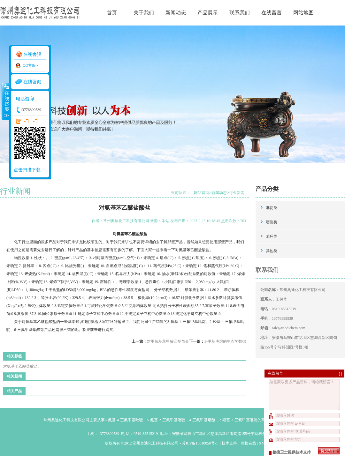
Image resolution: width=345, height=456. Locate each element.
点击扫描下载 (27, 170)
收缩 (5, 101)
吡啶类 (271, 208)
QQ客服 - (30, 65)
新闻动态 (175, 12)
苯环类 (271, 236)
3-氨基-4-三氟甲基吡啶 (124, 420)
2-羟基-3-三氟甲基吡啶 (238, 420)
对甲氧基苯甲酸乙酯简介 (168, 341)
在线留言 (271, 12)
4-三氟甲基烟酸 (202, 420)
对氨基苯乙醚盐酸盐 (20, 366)
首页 (112, 12)
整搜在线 (248, 443)
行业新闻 (236, 193)
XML (263, 443)
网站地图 (303, 12)
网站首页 (201, 193)
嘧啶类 (271, 222)
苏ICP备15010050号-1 (200, 443)
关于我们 (144, 12)
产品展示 (207, 12)
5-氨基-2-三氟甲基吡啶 (166, 420)
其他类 (271, 251)
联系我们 (239, 12)
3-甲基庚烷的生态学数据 (225, 341)
